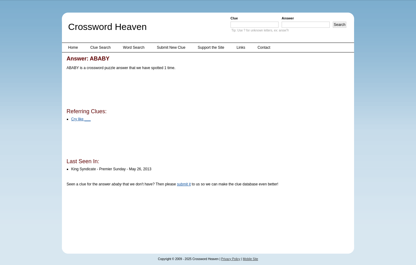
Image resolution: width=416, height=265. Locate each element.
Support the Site (211, 47)
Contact (264, 47)
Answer (288, 18)
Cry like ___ (81, 119)
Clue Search (100, 47)
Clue (234, 18)
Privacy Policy (230, 259)
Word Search (134, 47)
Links (241, 47)
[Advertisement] (179, 90)
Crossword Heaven (107, 27)
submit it (184, 184)
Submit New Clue (171, 47)
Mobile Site (250, 259)
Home (73, 47)
